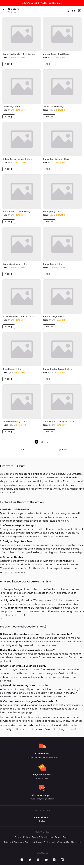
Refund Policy (62, 837)
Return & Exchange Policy (18, 842)
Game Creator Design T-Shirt (57, 369)
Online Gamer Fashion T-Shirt (17, 159)
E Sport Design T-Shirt (54, 316)
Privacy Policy (22, 837)
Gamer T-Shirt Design (53, 106)
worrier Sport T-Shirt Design (56, 54)
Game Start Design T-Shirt (15, 264)
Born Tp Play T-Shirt (52, 211)
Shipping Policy (41, 842)
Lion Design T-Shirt (11, 106)
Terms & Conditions (42, 837)
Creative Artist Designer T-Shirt (58, 421)
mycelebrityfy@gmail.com (42, 799)
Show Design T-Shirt (12, 369)
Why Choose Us (60, 842)
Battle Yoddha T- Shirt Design (16, 211)
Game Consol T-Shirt (53, 264)
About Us (76, 842)
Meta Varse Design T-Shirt (15, 421)
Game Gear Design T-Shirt (56, 159)
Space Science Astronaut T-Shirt (18, 316)
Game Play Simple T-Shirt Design (18, 54)
